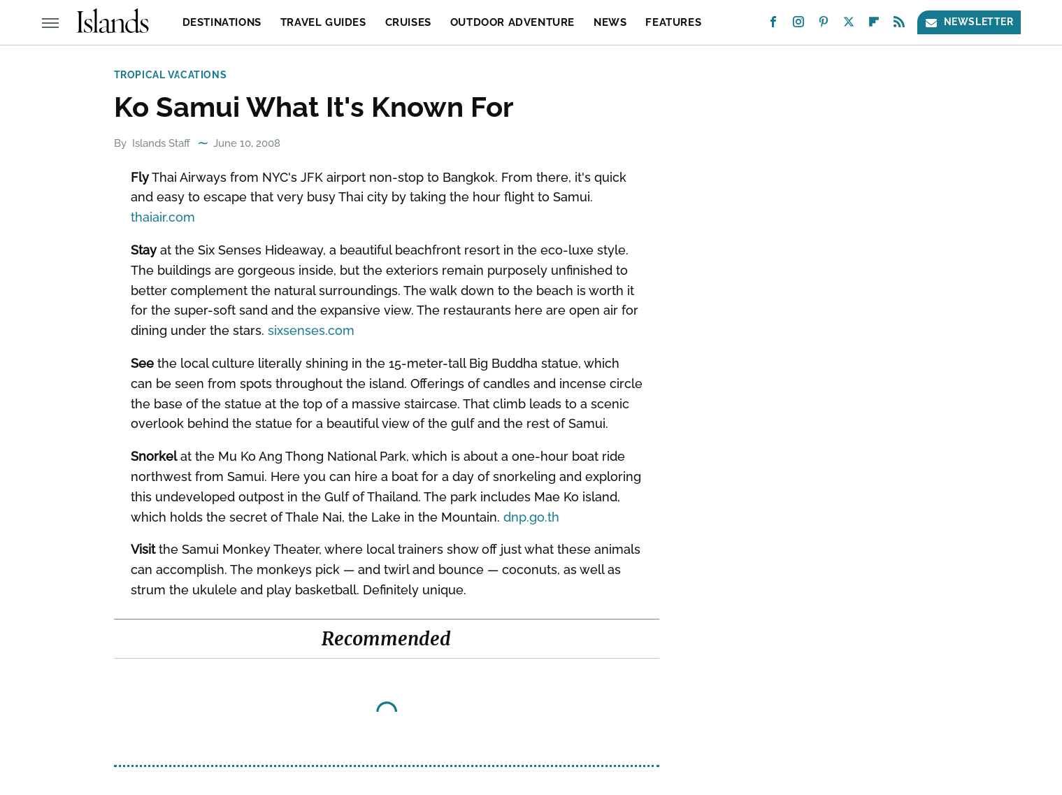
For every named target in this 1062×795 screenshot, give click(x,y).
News (610, 22)
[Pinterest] (824, 25)
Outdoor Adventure (512, 22)
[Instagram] (798, 25)
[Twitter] (849, 25)
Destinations (221, 22)
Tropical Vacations (170, 74)
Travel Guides (323, 22)
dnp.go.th (531, 517)
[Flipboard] (874, 25)
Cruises (408, 22)
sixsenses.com (311, 330)
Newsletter (969, 22)
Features (673, 22)
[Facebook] (773, 25)
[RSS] (899, 25)
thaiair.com (163, 217)
